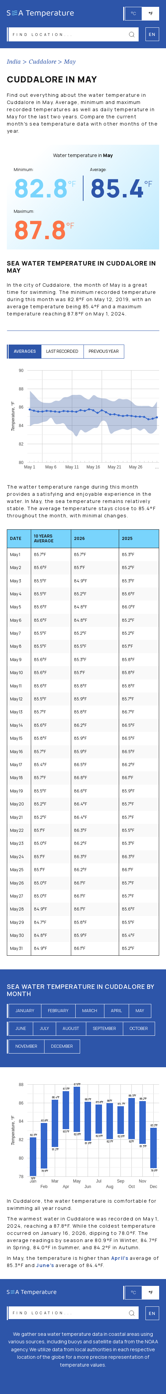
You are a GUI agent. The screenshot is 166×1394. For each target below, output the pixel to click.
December (62, 1046)
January (24, 1011)
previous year (104, 351)
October (139, 1028)
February (58, 1011)
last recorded (62, 351)
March (89, 1011)
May (70, 62)
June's (45, 1265)
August (71, 1028)
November (26, 1046)
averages (25, 351)
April (116, 1011)
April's (119, 1258)
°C (133, 13)
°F (151, 13)
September (104, 1028)
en (152, 1313)
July (44, 1028)
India (14, 62)
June (20, 1028)
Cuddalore (42, 62)
